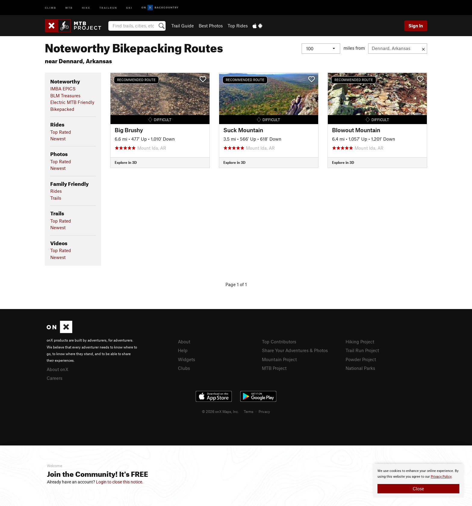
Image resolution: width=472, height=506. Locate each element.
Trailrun (108, 7)
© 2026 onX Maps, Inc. (220, 411)
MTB (69, 7)
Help (183, 350)
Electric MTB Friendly (72, 102)
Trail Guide (182, 25)
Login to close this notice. (119, 481)
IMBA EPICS (63, 88)
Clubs (184, 368)
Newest (58, 138)
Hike (86, 7)
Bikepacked (62, 109)
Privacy (264, 411)
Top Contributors (279, 341)
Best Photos (211, 25)
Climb (50, 7)
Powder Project (361, 359)
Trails (55, 198)
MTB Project (274, 368)
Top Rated (60, 132)
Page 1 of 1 (236, 284)
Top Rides (238, 25)
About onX (57, 369)
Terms (248, 411)
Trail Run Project (362, 350)
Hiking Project (360, 341)
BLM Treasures (65, 95)
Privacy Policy (441, 477)
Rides (56, 191)
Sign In (415, 25)
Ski (129, 7)
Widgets (186, 359)
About (184, 341)
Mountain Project (279, 359)
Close (418, 488)
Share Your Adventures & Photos (295, 350)
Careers (54, 378)
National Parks (360, 368)
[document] (418, 480)
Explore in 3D (126, 162)
